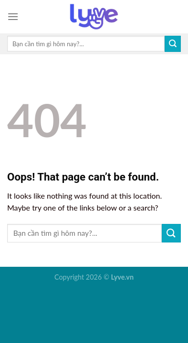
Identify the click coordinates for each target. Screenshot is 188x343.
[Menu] (13, 16)
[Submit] (173, 44)
